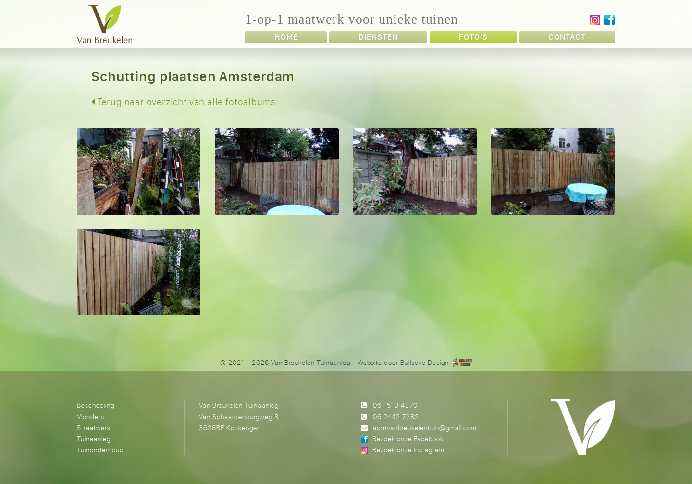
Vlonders (90, 416)
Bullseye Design (424, 362)
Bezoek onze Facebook (408, 438)
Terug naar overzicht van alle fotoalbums (183, 102)
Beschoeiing (95, 405)
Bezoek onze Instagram (408, 449)
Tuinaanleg (94, 438)
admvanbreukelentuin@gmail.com (425, 427)
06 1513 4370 (395, 405)
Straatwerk (94, 427)
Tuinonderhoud (100, 449)
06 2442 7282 (396, 416)
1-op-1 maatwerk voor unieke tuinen (351, 19)
